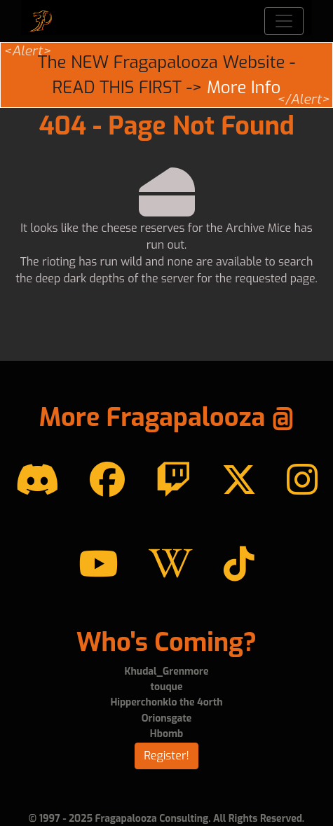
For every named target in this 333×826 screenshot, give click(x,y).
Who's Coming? (166, 642)
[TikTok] (239, 565)
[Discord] (37, 481)
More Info (243, 87)
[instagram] (302, 481)
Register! (166, 755)
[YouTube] (98, 565)
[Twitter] (239, 481)
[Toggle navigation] (284, 21)
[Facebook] (107, 481)
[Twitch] (173, 481)
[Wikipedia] (171, 565)
